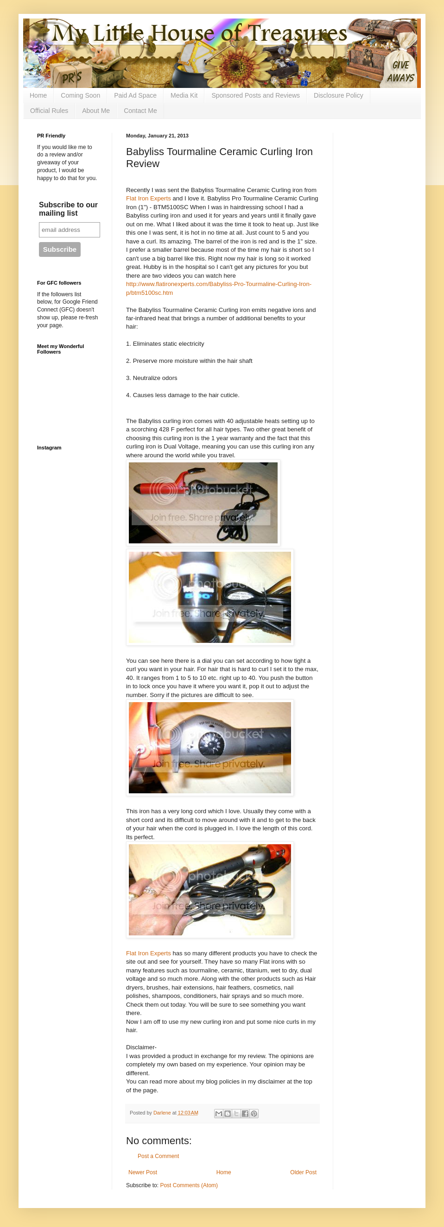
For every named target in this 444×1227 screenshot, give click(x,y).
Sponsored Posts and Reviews (255, 95)
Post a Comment (158, 1156)
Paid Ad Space (135, 95)
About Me (96, 110)
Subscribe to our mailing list (68, 209)
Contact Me (140, 110)
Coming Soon (80, 95)
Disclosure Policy (338, 95)
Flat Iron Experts (148, 198)
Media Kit (184, 95)
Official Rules (49, 110)
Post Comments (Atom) (189, 1185)
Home (38, 95)
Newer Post (142, 1172)
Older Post (303, 1172)
